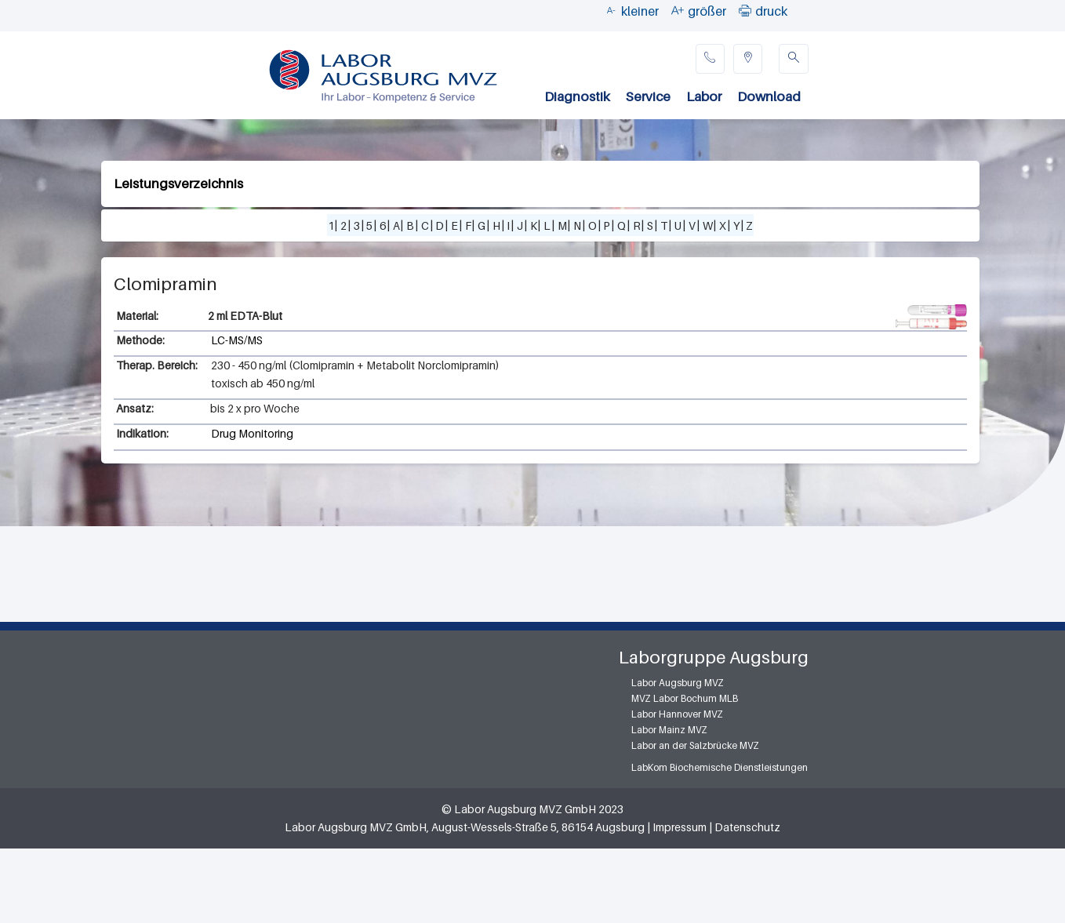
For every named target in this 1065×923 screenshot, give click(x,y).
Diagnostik (577, 96)
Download (769, 96)
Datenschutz (747, 827)
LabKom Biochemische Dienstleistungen (719, 767)
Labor (704, 96)
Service (648, 96)
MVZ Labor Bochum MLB (684, 698)
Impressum (679, 827)
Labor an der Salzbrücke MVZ (695, 745)
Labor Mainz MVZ (669, 730)
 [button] (745, 10)
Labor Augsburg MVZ (677, 683)
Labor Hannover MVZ (677, 714)
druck (771, 11)
